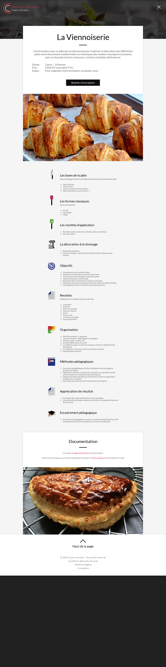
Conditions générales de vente (83, 652)
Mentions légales (83, 656)
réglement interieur (81, 526)
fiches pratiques (107, 533)
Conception (83, 659)
